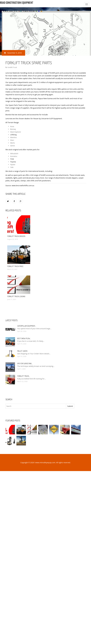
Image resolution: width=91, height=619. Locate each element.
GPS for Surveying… (24, 363)
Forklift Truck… (23, 376)
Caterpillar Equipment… (26, 326)
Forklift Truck (12, 67)
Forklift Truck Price (15, 266)
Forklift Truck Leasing (16, 296)
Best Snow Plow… (24, 338)
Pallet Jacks (22, 351)
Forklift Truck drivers (16, 236)
